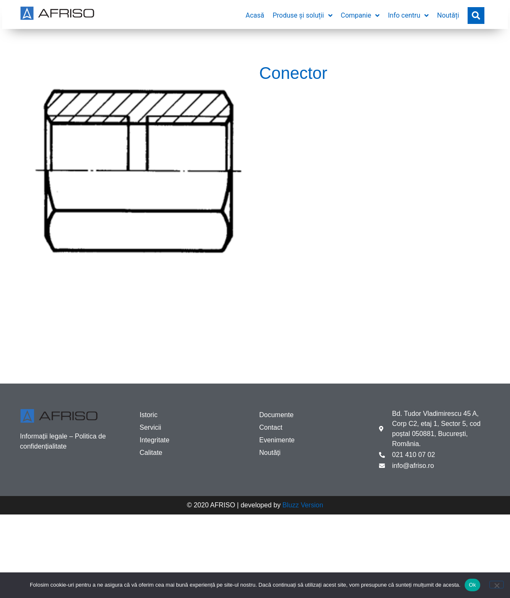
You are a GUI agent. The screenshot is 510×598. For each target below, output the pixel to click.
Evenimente (277, 440)
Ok (472, 585)
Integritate (155, 440)
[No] (496, 584)
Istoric (149, 414)
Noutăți (270, 452)
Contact (270, 427)
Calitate (151, 452)
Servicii (151, 427)
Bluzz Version (302, 505)
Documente (276, 414)
